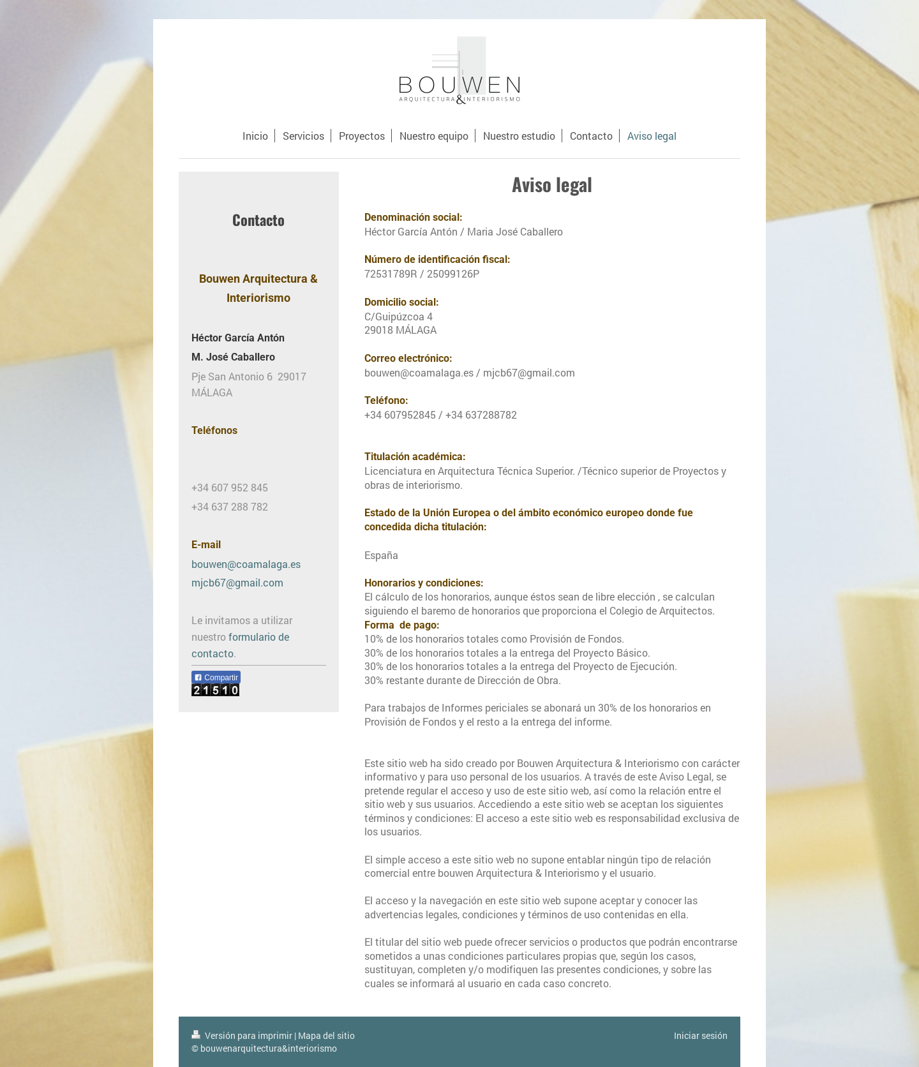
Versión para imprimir (242, 1035)
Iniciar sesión (701, 1035)
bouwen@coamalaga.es (246, 564)
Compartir (216, 677)
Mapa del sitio (326, 1035)
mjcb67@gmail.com (237, 582)
